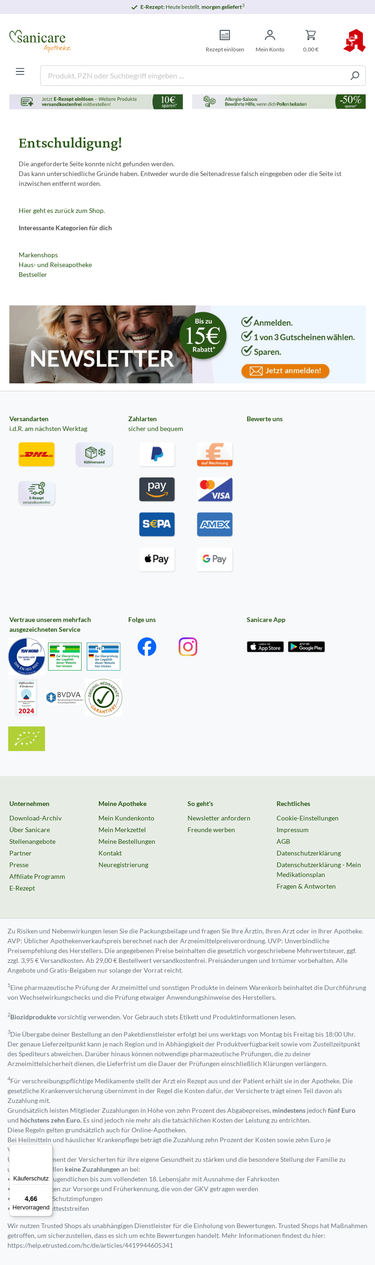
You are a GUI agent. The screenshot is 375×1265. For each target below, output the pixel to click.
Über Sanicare (29, 830)
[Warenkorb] (311, 41)
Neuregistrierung (123, 865)
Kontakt (110, 853)
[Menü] (20, 71)
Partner (20, 853)
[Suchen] (355, 75)
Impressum (293, 830)
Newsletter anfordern (219, 818)
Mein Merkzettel (122, 830)
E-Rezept (22, 888)
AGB (283, 841)
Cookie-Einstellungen (308, 818)
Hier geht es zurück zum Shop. (62, 210)
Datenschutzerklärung (309, 853)
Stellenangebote (32, 841)
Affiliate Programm (37, 876)
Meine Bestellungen (126, 841)
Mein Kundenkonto (126, 818)
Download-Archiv (35, 818)
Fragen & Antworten (306, 886)
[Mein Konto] (270, 41)
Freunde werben (211, 830)
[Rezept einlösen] (225, 41)
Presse (18, 865)
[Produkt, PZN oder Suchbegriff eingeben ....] (192, 75)
